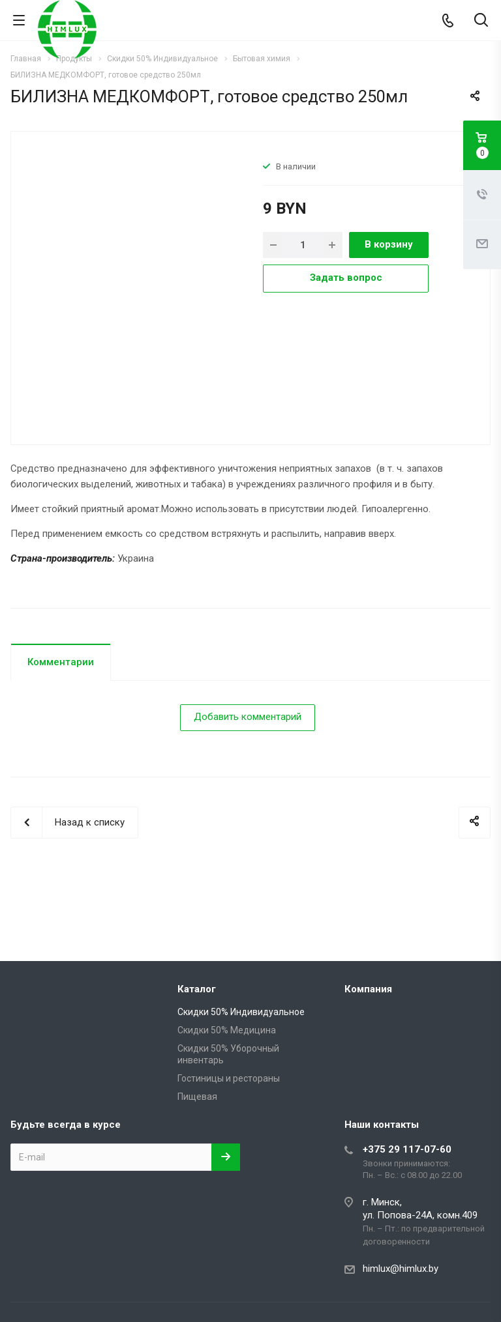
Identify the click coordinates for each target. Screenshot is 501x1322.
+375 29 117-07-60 (407, 1149)
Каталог (196, 989)
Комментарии (60, 662)
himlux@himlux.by (400, 1268)
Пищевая (197, 1096)
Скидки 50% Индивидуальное (241, 1012)
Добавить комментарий (247, 717)
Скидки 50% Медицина (226, 1030)
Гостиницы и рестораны (228, 1078)
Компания (368, 989)
